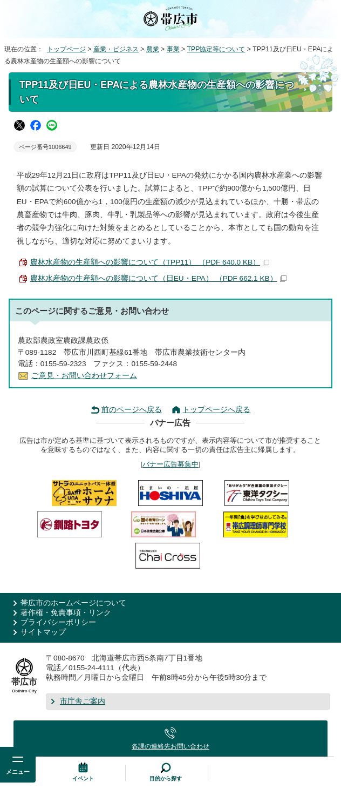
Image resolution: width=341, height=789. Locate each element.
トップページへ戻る (216, 410)
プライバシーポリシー (58, 622)
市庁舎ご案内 (82, 701)
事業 (173, 49)
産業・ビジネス (116, 49)
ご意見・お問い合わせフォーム (84, 376)
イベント (83, 778)
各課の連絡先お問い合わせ (170, 746)
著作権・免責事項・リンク (66, 613)
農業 (152, 49)
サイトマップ (43, 632)
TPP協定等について (216, 49)
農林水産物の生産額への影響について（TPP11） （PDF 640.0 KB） (149, 262)
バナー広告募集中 (170, 464)
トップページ (66, 49)
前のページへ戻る (131, 410)
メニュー (18, 771)
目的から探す (165, 778)
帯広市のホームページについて (73, 603)
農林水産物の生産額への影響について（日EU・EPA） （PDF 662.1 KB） (158, 278)
